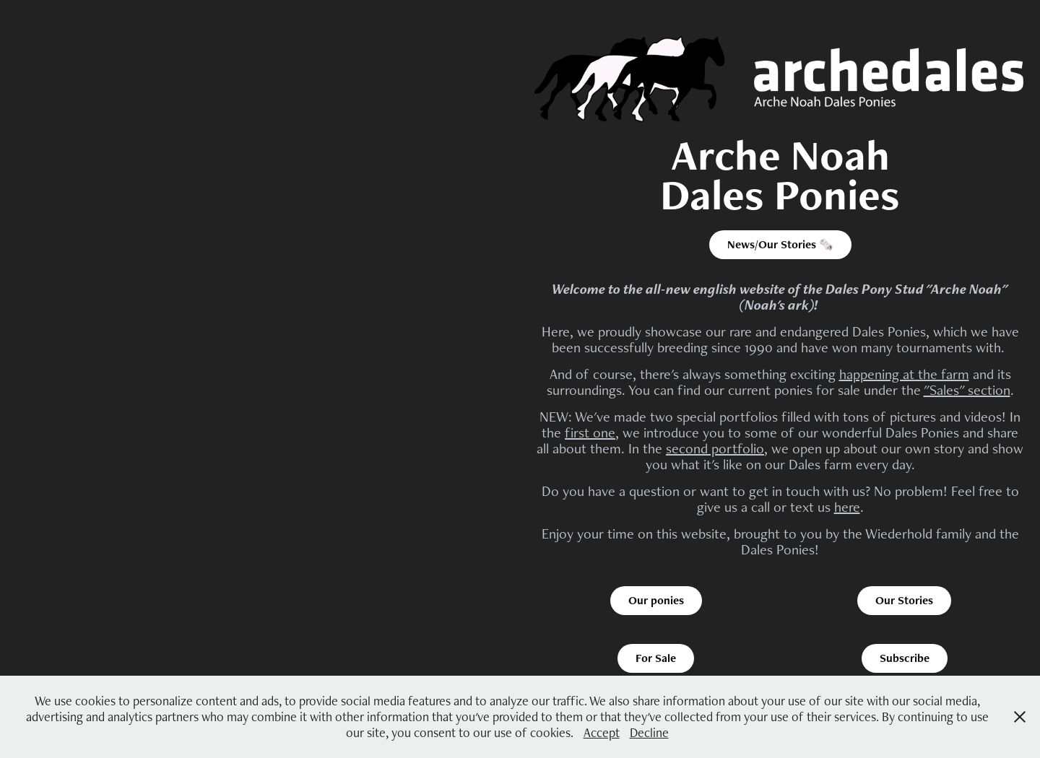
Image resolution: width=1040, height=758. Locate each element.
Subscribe (905, 658)
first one (590, 432)
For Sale (656, 658)
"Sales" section (967, 389)
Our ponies (656, 600)
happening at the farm (904, 374)
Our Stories (904, 600)
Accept (602, 732)
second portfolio (715, 448)
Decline (649, 732)
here (847, 506)
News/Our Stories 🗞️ (780, 244)
